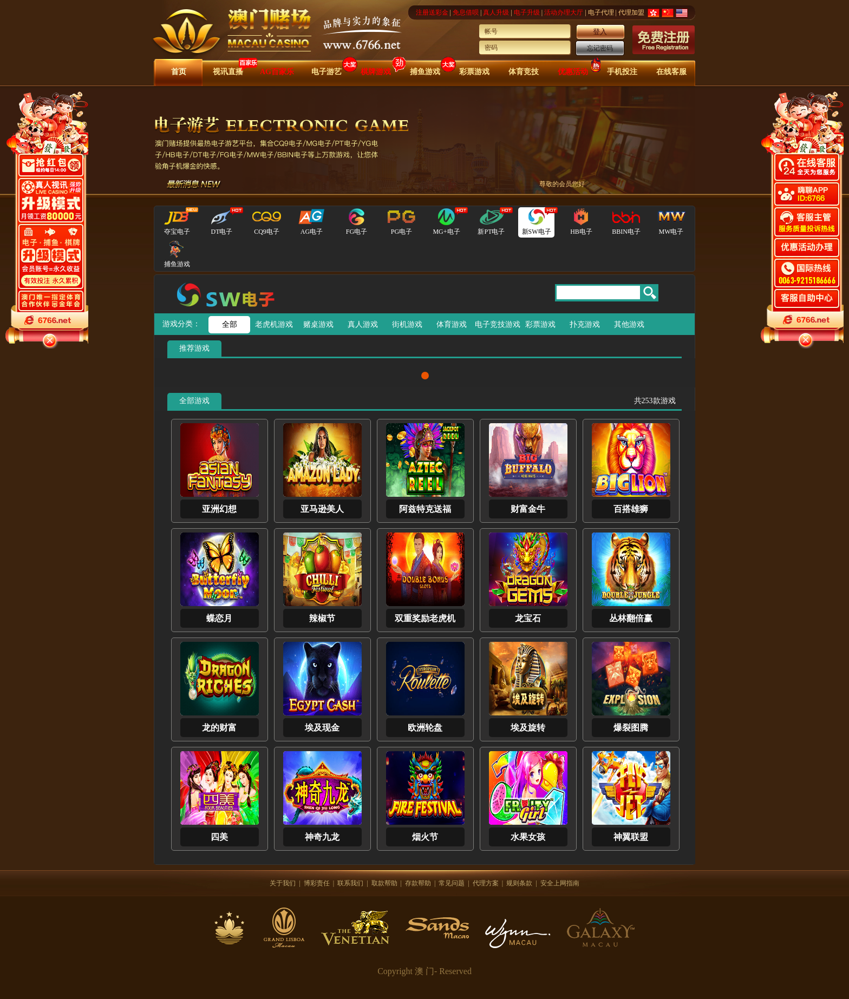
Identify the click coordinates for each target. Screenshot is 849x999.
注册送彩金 (432, 12)
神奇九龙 (322, 837)
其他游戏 (629, 324)
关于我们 (283, 883)
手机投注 (622, 72)
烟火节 (425, 837)
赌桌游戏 (318, 324)
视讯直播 (228, 72)
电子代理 (601, 12)
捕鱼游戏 (425, 72)
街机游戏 (407, 324)
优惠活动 (573, 72)
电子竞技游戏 (496, 324)
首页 (178, 72)
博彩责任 (317, 883)
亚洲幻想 (219, 509)
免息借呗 (466, 12)
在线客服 (671, 72)
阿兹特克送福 (425, 509)
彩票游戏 (474, 72)
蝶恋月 (219, 618)
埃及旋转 (528, 727)
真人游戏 (363, 324)
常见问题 (452, 883)
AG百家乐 (277, 72)
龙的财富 (219, 727)
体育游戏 (451, 324)
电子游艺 (326, 72)
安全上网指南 (559, 883)
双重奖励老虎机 (425, 618)
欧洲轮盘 (425, 727)
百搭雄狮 (630, 509)
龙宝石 (528, 618)
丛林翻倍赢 (630, 618)
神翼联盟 (630, 837)
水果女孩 (528, 837)
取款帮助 (384, 883)
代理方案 (486, 883)
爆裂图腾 (630, 727)
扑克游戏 (585, 324)
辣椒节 (322, 618)
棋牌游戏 (376, 72)
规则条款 (519, 883)
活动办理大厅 (563, 12)
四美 (219, 837)
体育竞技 (523, 72)
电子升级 (527, 12)
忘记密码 (600, 48)
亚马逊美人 (322, 509)
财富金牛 (528, 509)
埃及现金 (322, 727)
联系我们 (350, 883)
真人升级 (496, 12)
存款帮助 (418, 883)
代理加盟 (631, 12)
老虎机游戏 (274, 324)
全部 (229, 324)
